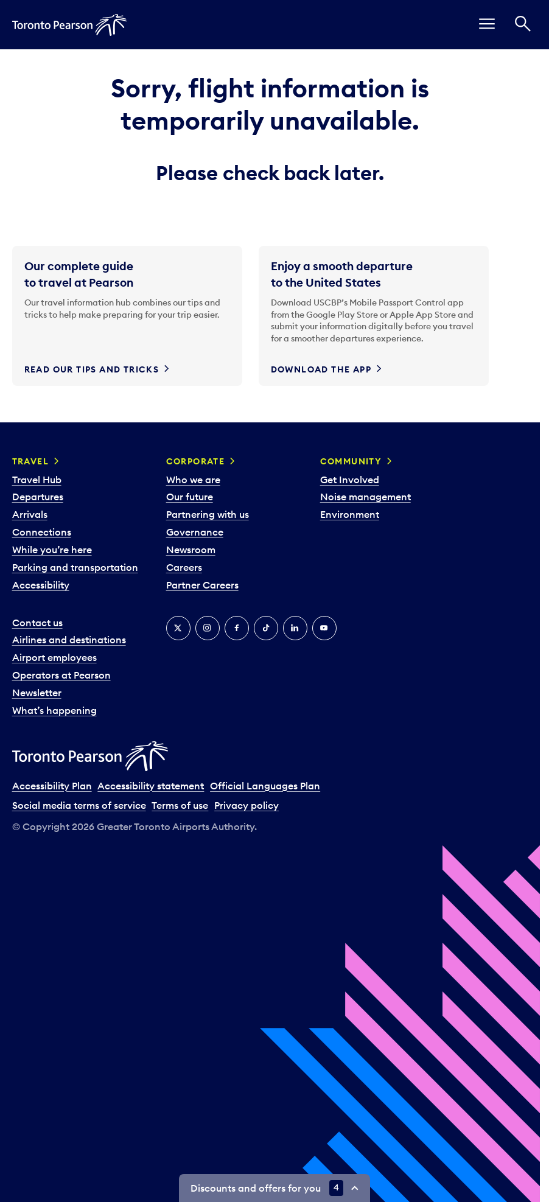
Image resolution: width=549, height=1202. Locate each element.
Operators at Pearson (61, 675)
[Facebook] (237, 628)
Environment (349, 514)
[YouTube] (324, 628)
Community (351, 461)
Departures (37, 497)
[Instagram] (207, 628)
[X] (178, 628)
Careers (184, 567)
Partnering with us (207, 514)
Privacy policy (246, 805)
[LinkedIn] (295, 628)
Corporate (195, 461)
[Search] (523, 24)
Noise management (365, 497)
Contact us (37, 623)
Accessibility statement (150, 786)
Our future (189, 497)
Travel (30, 461)
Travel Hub (36, 479)
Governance (194, 532)
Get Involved (349, 479)
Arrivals (29, 514)
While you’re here (52, 549)
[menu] (487, 24)
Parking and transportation (75, 567)
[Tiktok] (266, 628)
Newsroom (190, 549)
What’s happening (54, 710)
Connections (41, 532)
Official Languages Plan (265, 786)
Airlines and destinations (69, 640)
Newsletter (36, 693)
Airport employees (54, 657)
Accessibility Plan (52, 786)
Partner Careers (202, 585)
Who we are (193, 479)
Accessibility (40, 585)
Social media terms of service (79, 805)
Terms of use (180, 805)
